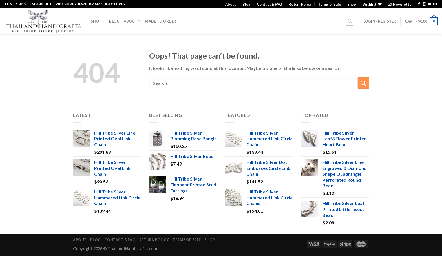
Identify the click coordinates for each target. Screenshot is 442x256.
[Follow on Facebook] (419, 4)
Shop (351, 4)
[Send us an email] (435, 4)
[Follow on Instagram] (424, 4)
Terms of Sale (329, 4)
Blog (246, 4)
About (230, 4)
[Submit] (363, 82)
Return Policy (300, 4)
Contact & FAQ (269, 4)
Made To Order (160, 21)
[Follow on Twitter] (429, 4)
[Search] (349, 21)
